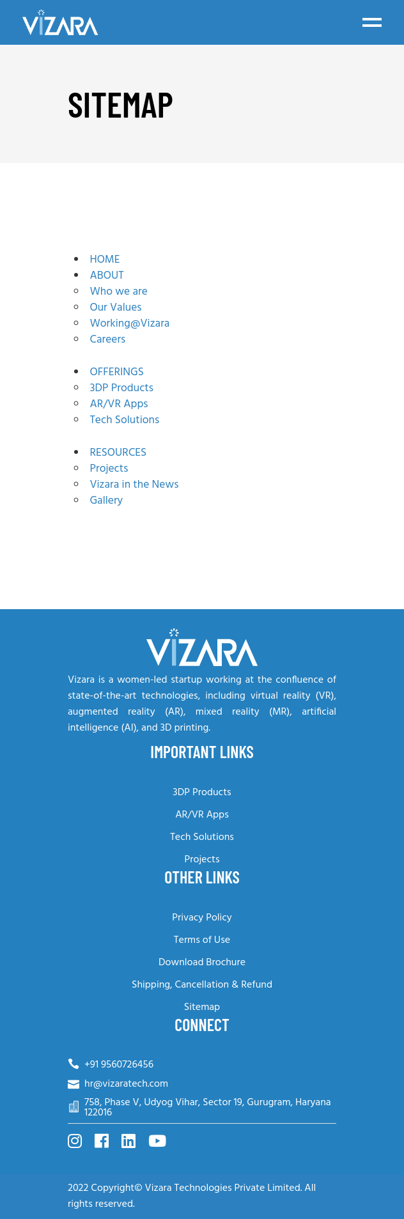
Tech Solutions (202, 837)
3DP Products (202, 792)
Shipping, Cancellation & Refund (202, 985)
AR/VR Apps (202, 815)
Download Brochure (202, 962)
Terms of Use (202, 940)
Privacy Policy (202, 918)
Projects (202, 859)
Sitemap (202, 1007)
